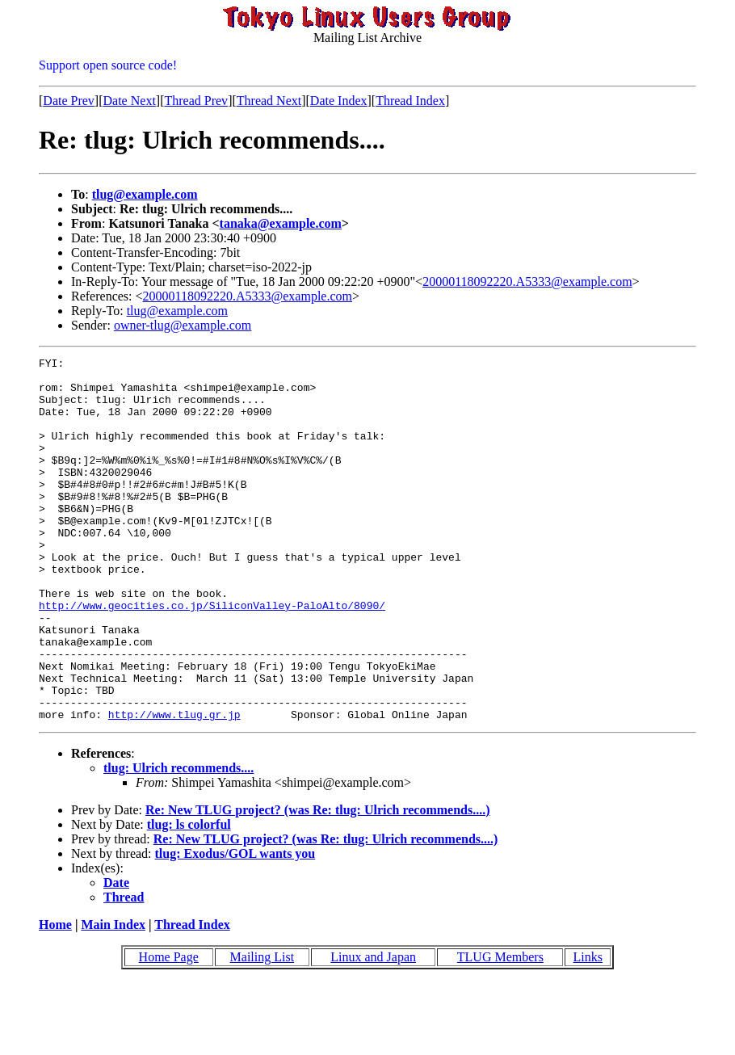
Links (588, 1029)
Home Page (169, 1029)
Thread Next (269, 100)
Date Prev (68, 100)
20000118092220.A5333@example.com (527, 281)
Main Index (113, 997)
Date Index (339, 100)
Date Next (129, 100)
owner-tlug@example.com (182, 325)
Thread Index (410, 100)
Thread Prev (196, 100)
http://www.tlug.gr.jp (174, 787)
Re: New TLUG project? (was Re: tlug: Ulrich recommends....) (317, 882)
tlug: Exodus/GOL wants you (235, 926)
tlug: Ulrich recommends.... (178, 840)
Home (55, 997)
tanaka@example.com (281, 223)
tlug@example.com (145, 194)
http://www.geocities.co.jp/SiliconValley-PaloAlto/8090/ (212, 656)
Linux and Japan (373, 1029)
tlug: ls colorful (189, 897)
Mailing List (262, 1029)
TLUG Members (500, 1029)
